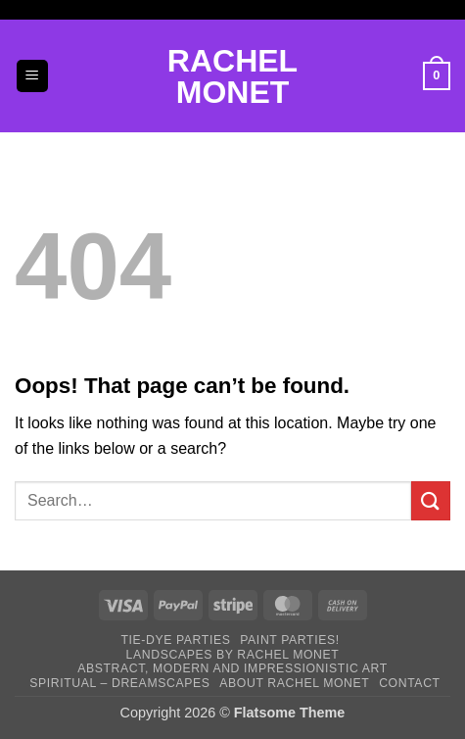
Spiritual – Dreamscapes (119, 683)
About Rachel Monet (294, 683)
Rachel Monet (232, 76)
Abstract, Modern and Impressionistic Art (232, 668)
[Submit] (430, 500)
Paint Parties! (289, 640)
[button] (32, 76)
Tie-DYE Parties (175, 640)
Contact (410, 683)
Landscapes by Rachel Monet (233, 655)
